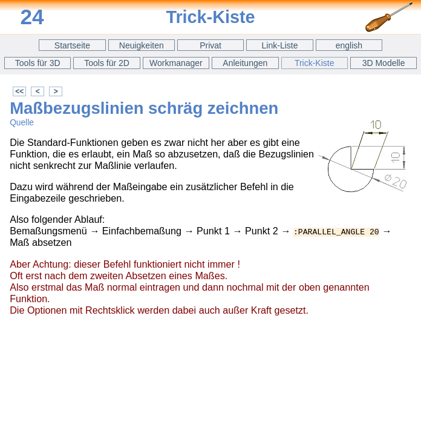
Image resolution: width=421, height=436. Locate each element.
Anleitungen (245, 63)
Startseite (72, 45)
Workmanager (176, 63)
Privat (210, 45)
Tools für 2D (106, 63)
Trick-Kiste (315, 63)
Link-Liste (280, 45)
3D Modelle (383, 63)
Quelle (22, 122)
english (349, 45)
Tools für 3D (37, 63)
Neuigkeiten (141, 45)
